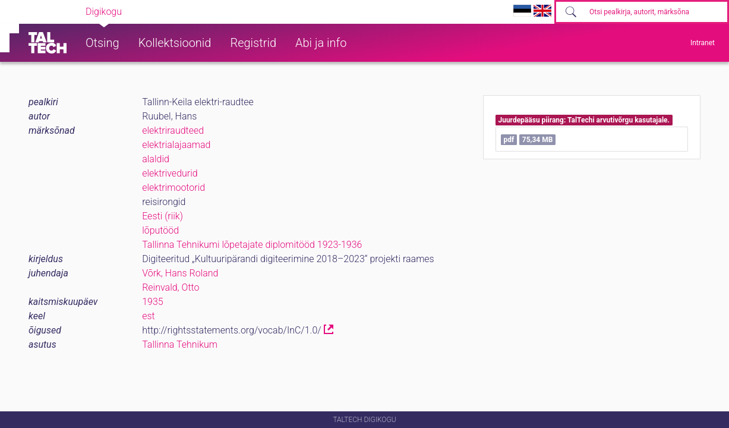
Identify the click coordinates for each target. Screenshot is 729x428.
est (148, 316)
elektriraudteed (173, 130)
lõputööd (160, 230)
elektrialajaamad (176, 144)
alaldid (155, 159)
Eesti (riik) (162, 216)
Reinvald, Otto (170, 287)
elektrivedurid (170, 173)
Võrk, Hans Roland (180, 273)
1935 (152, 301)
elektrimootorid (173, 187)
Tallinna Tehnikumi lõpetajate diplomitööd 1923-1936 (252, 244)
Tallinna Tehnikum (179, 344)
